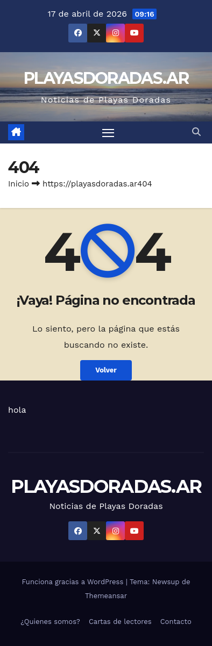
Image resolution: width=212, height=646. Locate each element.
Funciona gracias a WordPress (73, 582)
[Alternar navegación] (108, 132)
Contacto (176, 622)
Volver (106, 370)
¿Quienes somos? (50, 622)
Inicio (18, 184)
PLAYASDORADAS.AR (106, 78)
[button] (196, 132)
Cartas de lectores (120, 622)
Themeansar (106, 596)
